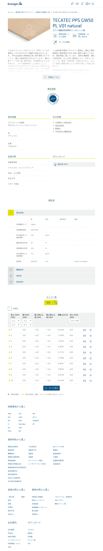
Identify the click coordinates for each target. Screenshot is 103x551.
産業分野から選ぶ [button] (16, 490)
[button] (93, 4)
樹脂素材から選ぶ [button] (16, 407)
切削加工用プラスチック (24, 12)
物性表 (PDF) (63, 164)
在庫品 (15, 309)
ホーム (10, 12)
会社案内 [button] (12, 523)
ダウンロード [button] (34, 523)
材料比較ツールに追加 (64, 35)
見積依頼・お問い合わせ (83, 35)
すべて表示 (53, 388)
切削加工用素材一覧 (43, 12)
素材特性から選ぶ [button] (16, 440)
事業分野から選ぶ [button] (40, 490)
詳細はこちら (53, 77)
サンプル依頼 (64, 42)
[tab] (51, 213)
